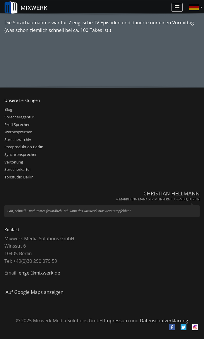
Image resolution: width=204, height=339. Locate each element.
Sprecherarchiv (17, 139)
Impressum (116, 320)
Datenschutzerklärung (164, 320)
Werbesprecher (18, 131)
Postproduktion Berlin (23, 146)
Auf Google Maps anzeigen (35, 292)
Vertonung (13, 162)
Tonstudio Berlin (19, 177)
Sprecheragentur (19, 117)
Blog (8, 109)
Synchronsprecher (20, 154)
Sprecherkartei (17, 169)
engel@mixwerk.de (39, 273)
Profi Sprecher (17, 124)
